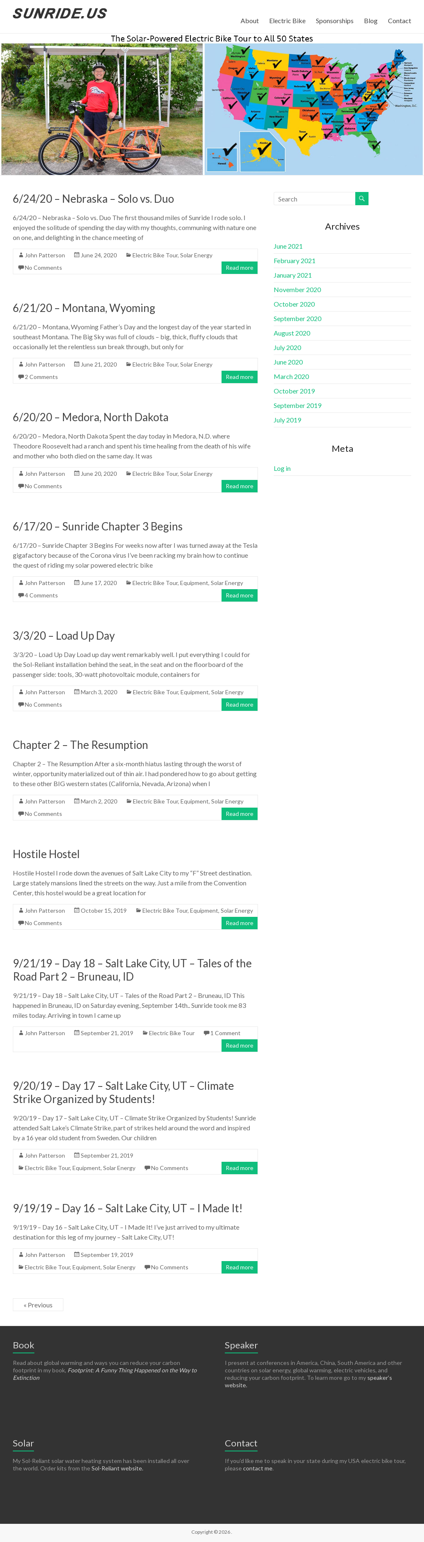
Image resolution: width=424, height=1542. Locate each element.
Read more (239, 267)
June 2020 (288, 362)
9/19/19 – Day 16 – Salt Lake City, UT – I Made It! (128, 1208)
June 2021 (288, 246)
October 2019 (294, 391)
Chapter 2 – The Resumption (80, 744)
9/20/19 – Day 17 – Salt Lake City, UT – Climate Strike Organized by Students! (123, 1092)
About (250, 20)
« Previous (38, 1305)
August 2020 (292, 333)
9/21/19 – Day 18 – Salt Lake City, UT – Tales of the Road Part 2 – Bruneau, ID (132, 970)
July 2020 (287, 347)
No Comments (43, 267)
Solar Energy (196, 255)
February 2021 (295, 260)
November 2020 (297, 289)
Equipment (194, 582)
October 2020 (294, 304)
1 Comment (225, 1032)
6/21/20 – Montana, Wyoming (84, 307)
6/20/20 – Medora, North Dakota (91, 417)
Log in (282, 468)
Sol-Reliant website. (117, 1468)
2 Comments (41, 376)
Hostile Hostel (46, 854)
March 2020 (291, 376)
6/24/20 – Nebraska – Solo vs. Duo (93, 198)
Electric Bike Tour (155, 255)
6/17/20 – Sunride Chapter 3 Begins (98, 526)
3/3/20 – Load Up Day (64, 635)
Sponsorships (335, 20)
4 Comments (41, 595)
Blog (371, 20)
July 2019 (287, 420)
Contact (399, 20)
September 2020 (297, 318)
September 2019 (297, 405)
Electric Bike (287, 20)
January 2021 (293, 275)
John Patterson (45, 255)
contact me (257, 1468)
